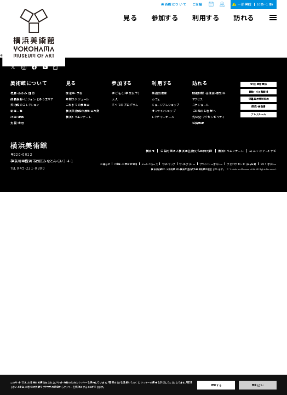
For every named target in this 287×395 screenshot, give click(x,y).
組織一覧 (16, 110)
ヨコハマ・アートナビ (263, 150)
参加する (164, 17)
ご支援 (197, 4)
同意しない (258, 385)
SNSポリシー (268, 164)
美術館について (173, 4)
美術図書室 (159, 93)
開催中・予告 (74, 93)
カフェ (156, 99)
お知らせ (105, 164)
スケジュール (200, 104)
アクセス (197, 99)
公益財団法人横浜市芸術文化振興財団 (186, 150)
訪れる (243, 17)
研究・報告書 (258, 106)
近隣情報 (198, 123)
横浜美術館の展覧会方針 (82, 110)
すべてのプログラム (125, 104)
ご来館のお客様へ (204, 110)
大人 (115, 99)
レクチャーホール (163, 117)
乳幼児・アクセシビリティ (208, 117)
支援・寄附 (17, 123)
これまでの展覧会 (78, 104)
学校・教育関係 (258, 84)
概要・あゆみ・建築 (22, 93)
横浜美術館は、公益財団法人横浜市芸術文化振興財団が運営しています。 (187, 169)
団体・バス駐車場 (258, 91)
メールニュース (149, 164)
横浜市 (150, 150)
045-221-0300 (31, 168)
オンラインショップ (164, 110)
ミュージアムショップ (166, 104)
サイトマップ (168, 164)
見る (129, 17)
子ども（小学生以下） (125, 93)
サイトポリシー (187, 164)
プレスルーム (258, 114)
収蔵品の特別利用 (259, 98)
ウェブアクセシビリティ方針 (241, 164)
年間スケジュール (77, 99)
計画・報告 (17, 117)
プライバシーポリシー (211, 164)
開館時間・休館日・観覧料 (209, 93)
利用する (205, 17)
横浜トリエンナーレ (78, 117)
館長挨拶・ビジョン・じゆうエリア (31, 99)
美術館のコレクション (24, 104)
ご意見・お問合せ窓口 (125, 164)
